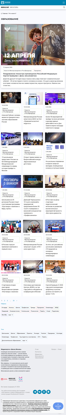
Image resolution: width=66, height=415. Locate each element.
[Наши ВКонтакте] (39, 392)
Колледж (59, 333)
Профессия (14, 337)
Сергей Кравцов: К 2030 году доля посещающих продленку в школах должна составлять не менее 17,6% (54, 289)
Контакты (38, 352)
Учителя (43, 333)
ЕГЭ (39, 337)
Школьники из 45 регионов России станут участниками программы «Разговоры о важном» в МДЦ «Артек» (11, 204)
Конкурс (36, 333)
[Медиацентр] (21, 379)
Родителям (55, 311)
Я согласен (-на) (58, 406)
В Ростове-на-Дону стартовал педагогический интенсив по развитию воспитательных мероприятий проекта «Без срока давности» (54, 206)
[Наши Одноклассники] (44, 392)
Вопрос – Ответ (57, 349)
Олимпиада (5, 337)
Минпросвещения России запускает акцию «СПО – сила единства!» (33, 247)
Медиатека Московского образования (39, 356)
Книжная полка (15, 311)
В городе (4, 307)
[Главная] (9, 7)
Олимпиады (49, 307)
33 (13, 300)
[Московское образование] (4, 379)
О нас (37, 349)
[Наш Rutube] (48, 392)
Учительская (25, 311)
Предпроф (5, 311)
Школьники (5, 333)
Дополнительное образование (11, 340)
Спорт (48, 311)
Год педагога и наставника (28, 337)
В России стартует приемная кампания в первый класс (10, 247)
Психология (34, 311)
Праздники (37, 70)
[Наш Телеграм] (35, 392)
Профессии (25, 307)
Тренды (33, 307)
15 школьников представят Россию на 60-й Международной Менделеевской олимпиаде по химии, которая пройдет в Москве (10, 163)
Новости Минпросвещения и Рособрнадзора (17, 70)
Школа (18, 307)
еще (11, 315)
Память (42, 311)
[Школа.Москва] (12, 379)
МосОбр (4, 315)
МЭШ (56, 307)
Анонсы (11, 307)
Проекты (29, 333)
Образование (21, 333)
